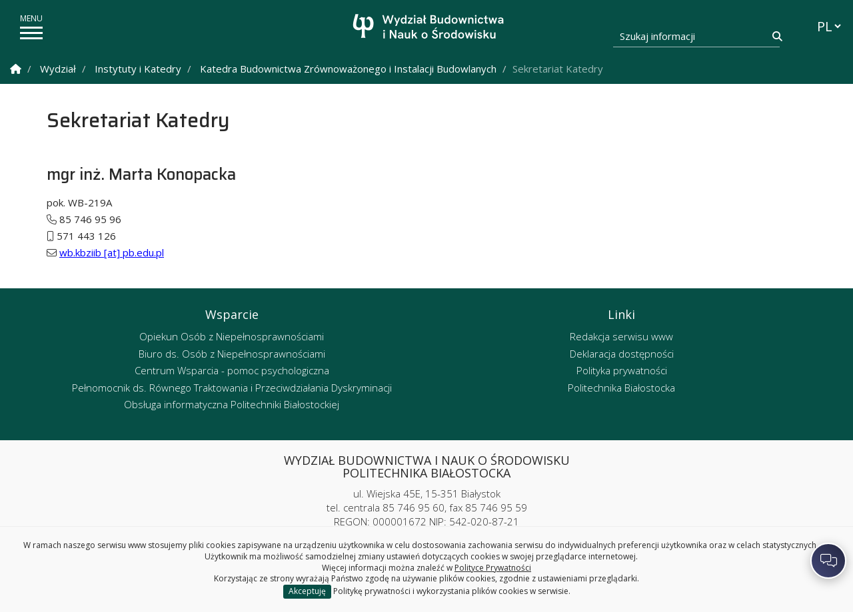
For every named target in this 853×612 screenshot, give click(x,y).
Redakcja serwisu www (621, 336)
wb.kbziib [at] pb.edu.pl (111, 252)
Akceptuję (307, 591)
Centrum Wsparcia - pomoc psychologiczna (232, 370)
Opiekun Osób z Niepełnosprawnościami (231, 336)
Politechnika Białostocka (621, 387)
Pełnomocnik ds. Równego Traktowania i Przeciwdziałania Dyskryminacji (232, 387)
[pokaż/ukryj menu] (31, 33)
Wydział (58, 68)
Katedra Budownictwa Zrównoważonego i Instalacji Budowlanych (348, 68)
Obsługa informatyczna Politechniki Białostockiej (231, 404)
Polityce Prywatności (492, 567)
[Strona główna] (430, 28)
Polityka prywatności (621, 370)
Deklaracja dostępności (622, 353)
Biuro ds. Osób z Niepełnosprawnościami (232, 353)
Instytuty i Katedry (138, 68)
